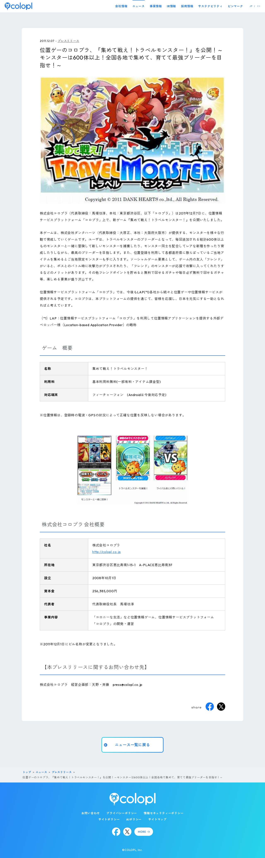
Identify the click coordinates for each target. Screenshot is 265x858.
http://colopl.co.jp (106, 552)
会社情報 (121, 6)
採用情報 (187, 6)
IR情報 (171, 6)
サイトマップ (157, 819)
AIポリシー (134, 819)
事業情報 (156, 6)
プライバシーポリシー (121, 813)
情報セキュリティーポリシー (163, 813)
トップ (27, 772)
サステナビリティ (210, 6)
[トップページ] (18, 6)
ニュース (138, 6)
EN (258, 6)
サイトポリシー (109, 819)
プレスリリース (68, 41)
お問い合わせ (90, 813)
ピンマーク (235, 6)
